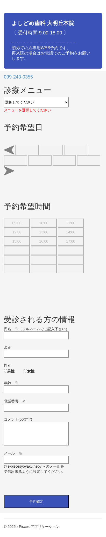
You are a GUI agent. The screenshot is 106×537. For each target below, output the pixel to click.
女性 (30, 371)
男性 (11, 371)
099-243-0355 (18, 77)
